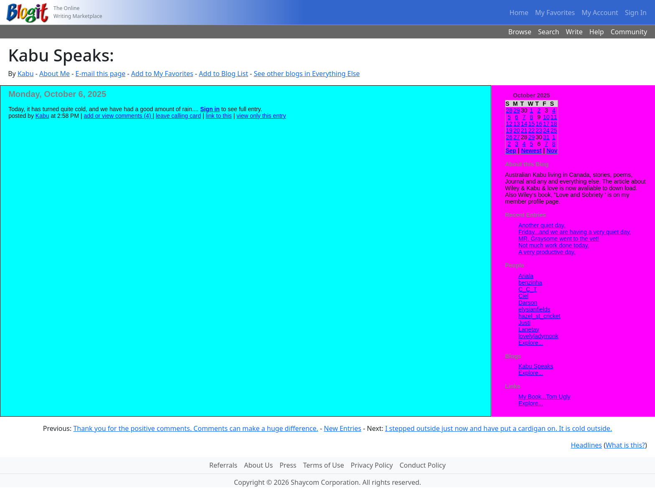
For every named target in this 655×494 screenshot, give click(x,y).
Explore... (530, 342)
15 (531, 123)
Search (548, 31)
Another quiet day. (542, 225)
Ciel (523, 296)
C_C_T (527, 289)
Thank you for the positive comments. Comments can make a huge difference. (195, 428)
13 (516, 123)
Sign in (210, 109)
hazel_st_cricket (539, 316)
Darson (527, 302)
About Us (258, 465)
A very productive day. (547, 252)
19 (509, 130)
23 (539, 130)
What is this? (625, 445)
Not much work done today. (553, 245)
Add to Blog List (223, 73)
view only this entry (261, 115)
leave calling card (178, 115)
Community (629, 31)
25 (554, 130)
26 (509, 137)
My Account (599, 12)
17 (546, 123)
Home (519, 12)
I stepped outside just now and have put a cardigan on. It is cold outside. (498, 428)
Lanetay (528, 329)
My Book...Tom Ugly (544, 396)
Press (287, 465)
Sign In (636, 12)
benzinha (530, 282)
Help (596, 31)
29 (516, 110)
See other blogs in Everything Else (307, 73)
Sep (510, 150)
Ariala (525, 275)
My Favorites (555, 12)
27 (516, 137)
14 (524, 123)
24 (546, 130)
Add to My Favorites (162, 73)
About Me (54, 73)
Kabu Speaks (535, 366)
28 (509, 110)
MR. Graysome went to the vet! (558, 238)
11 (554, 117)
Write (574, 31)
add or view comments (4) (118, 115)
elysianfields (534, 309)
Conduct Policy (422, 465)
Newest (531, 150)
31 (546, 137)
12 (509, 123)
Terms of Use (323, 465)
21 (524, 130)
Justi (524, 322)
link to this (219, 115)
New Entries (342, 428)
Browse (519, 31)
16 (539, 123)
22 (531, 130)
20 (516, 130)
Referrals (223, 465)
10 (546, 117)
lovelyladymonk (538, 336)
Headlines (586, 445)
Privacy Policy (371, 465)
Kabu (26, 73)
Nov (551, 150)
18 (554, 123)
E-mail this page (101, 73)
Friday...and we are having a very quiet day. (574, 232)
